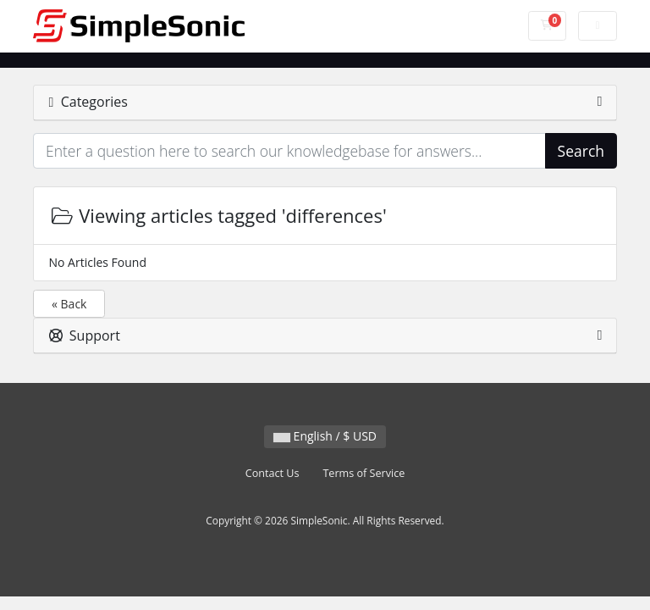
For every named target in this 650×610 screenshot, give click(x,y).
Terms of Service (363, 473)
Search (581, 151)
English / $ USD (325, 436)
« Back (69, 304)
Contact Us (272, 473)
